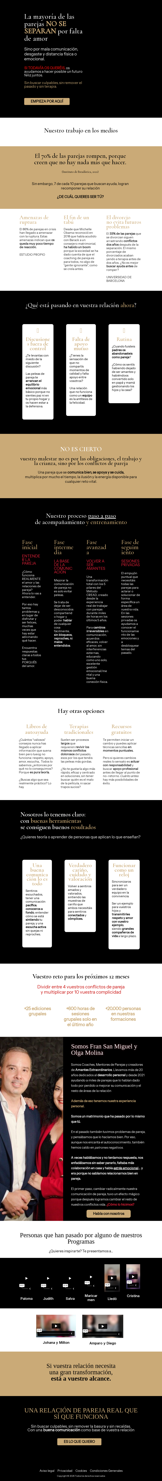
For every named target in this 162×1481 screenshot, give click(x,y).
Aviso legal (47, 1471)
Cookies (81, 1471)
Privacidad (64, 1471)
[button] (47, 101)
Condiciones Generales (106, 1471)
